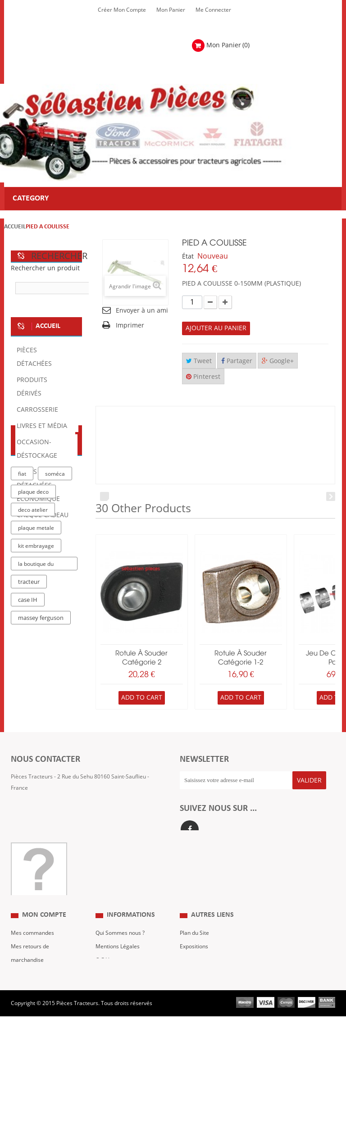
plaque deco (33, 644)
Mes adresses (28, 1024)
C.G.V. (103, 1010)
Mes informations (33, 1037)
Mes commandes (32, 983)
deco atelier (33, 662)
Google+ (278, 361)
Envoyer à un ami (142, 310)
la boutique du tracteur (36, 717)
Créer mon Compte (122, 10)
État (188, 256)
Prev (104, 496)
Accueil (15, 226)
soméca (55, 626)
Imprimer (130, 325)
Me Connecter (213, 10)
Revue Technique (201, 1010)
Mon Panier (170, 10)
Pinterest (203, 377)
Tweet (199, 361)
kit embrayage (36, 698)
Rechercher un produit (45, 268)
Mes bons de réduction (39, 1051)
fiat (22, 626)
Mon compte (44, 965)
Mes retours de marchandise (30, 1004)
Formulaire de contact (47, 859)
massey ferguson (41, 770)
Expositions (194, 997)
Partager (236, 361)
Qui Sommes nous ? (120, 983)
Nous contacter (199, 1024)
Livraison (107, 1024)
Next (330, 496)
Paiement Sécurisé (119, 1037)
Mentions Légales (118, 997)
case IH (27, 751)
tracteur (29, 733)
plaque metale (36, 680)
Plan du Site (194, 983)
